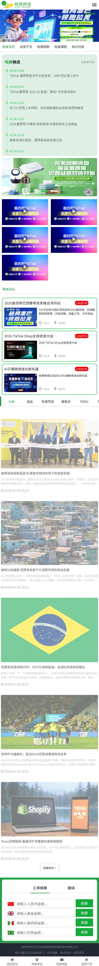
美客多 (65, 401)
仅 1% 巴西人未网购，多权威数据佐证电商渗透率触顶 (46, 107)
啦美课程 (61, 46)
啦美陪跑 (43, 46)
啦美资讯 (9, 46)
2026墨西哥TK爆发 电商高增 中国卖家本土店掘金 (43, 124)
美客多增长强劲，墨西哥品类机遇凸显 (36, 140)
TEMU (84, 401)
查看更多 (87, 62)
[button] (36, 39)
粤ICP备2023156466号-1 (29, 952)
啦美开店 (48, 401)
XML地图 (52, 952)
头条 (11, 401)
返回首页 (78, 952)
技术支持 (65, 952)
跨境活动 (9, 289)
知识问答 (78, 46)
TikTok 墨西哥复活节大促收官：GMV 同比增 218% (44, 75)
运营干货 (26, 46)
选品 (30, 401)
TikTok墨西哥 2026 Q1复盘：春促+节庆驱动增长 (43, 91)
